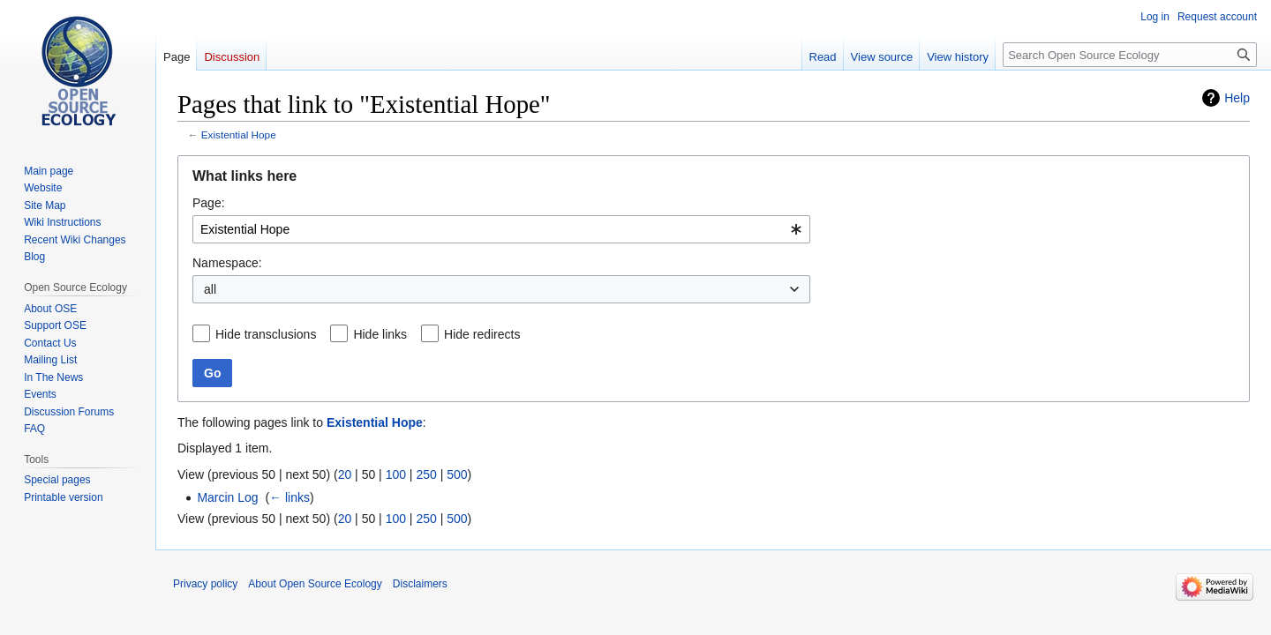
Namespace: (227, 263)
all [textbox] (210, 289)
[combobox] (501, 229)
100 (396, 474)
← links (289, 497)
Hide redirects (482, 334)
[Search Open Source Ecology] (1130, 54)
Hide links (380, 334)
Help (1237, 98)
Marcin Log (227, 497)
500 (457, 474)
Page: (208, 203)
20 (345, 474)
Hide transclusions (265, 334)
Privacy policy (205, 584)
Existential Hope (238, 134)
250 (426, 474)
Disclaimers (420, 584)
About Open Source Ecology (314, 584)
